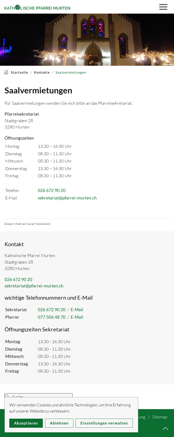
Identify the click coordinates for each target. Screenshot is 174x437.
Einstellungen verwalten (104, 423)
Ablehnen (59, 423)
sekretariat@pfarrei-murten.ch (67, 197)
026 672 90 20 (51, 190)
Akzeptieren (26, 423)
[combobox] (38, 396)
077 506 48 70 (51, 317)
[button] (164, 7)
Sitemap (159, 417)
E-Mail (77, 309)
